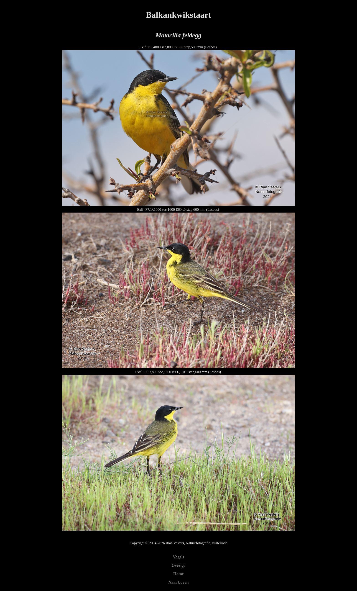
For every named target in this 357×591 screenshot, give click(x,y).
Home (178, 574)
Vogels (178, 557)
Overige (179, 565)
